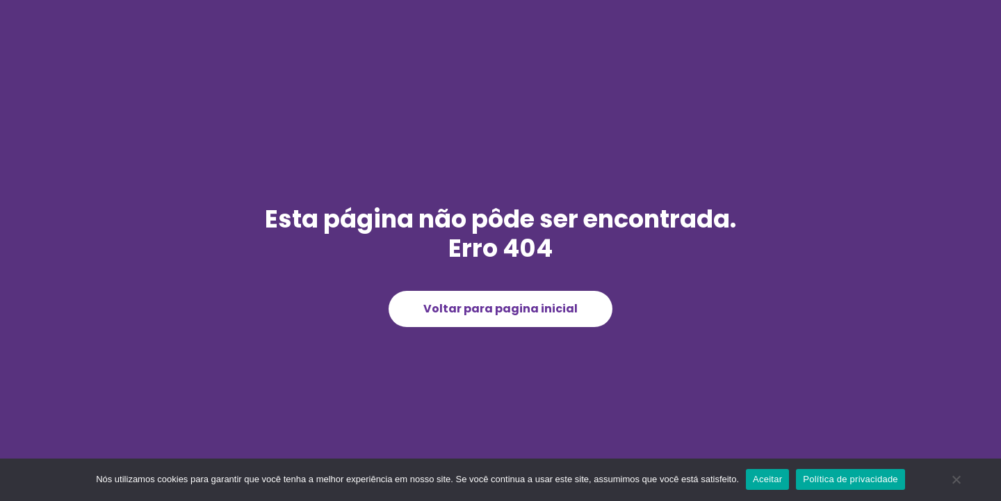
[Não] (956, 485)
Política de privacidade (850, 479)
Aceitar (767, 479)
